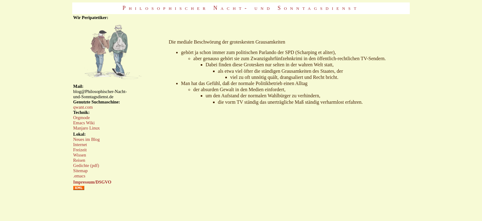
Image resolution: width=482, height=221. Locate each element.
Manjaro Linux (86, 128)
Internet (80, 144)
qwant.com (83, 107)
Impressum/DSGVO (92, 182)
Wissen (79, 155)
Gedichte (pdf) (86, 165)
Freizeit (80, 149)
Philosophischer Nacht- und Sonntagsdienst (240, 8)
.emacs (79, 175)
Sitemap (80, 170)
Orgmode (81, 117)
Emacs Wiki (84, 122)
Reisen (79, 160)
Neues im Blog (86, 139)
